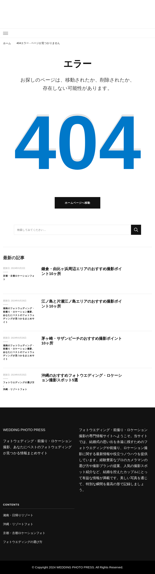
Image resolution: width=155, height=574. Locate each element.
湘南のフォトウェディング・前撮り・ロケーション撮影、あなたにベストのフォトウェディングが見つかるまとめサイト (19, 315)
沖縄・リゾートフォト (15, 389)
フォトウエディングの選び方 (19, 382)
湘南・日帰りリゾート (18, 515)
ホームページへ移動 (77, 202)
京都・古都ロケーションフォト (19, 277)
